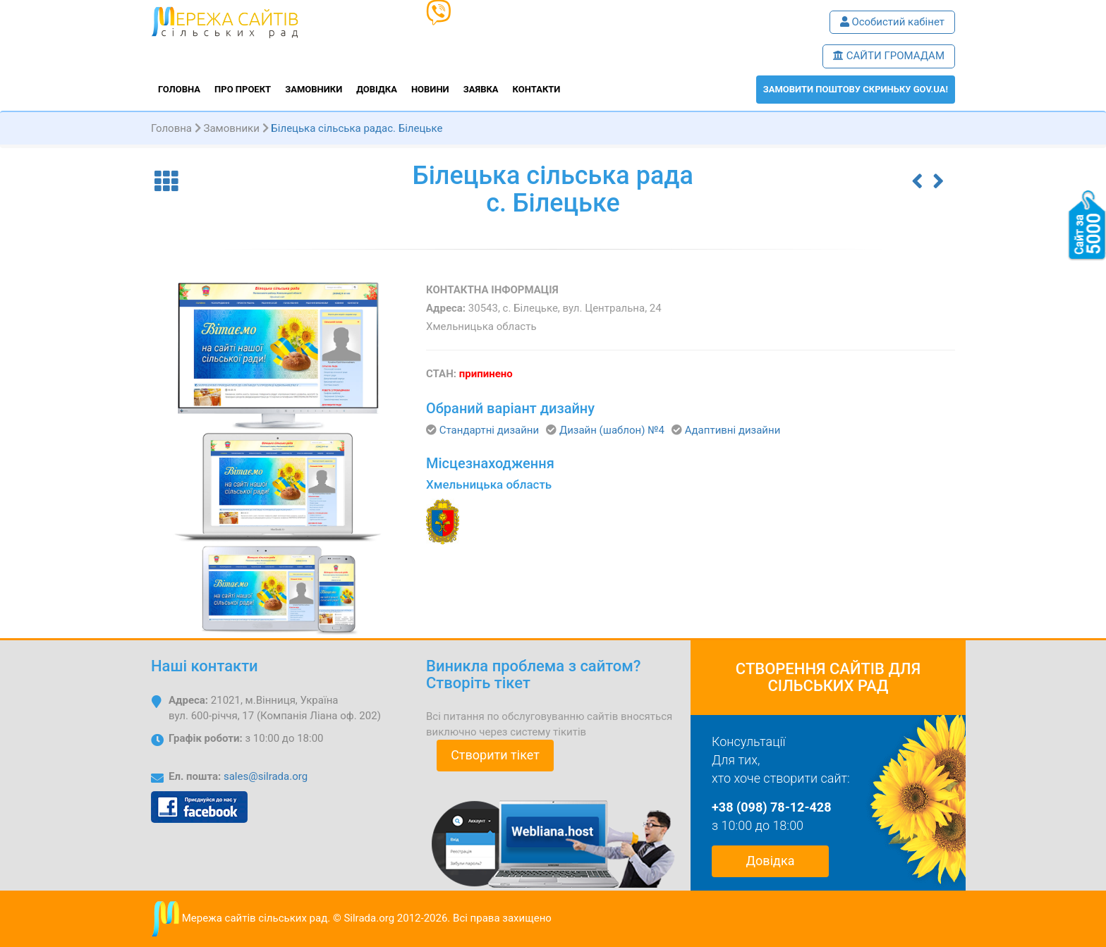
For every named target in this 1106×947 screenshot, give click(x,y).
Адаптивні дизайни (733, 430)
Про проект (242, 89)
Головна (179, 89)
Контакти (537, 89)
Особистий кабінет (892, 22)
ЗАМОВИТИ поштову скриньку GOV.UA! (855, 89)
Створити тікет (495, 754)
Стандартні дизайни (489, 430)
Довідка (376, 89)
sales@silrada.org (266, 776)
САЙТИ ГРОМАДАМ (888, 55)
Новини (430, 89)
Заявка (481, 89)
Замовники (313, 89)
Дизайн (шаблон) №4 (611, 430)
